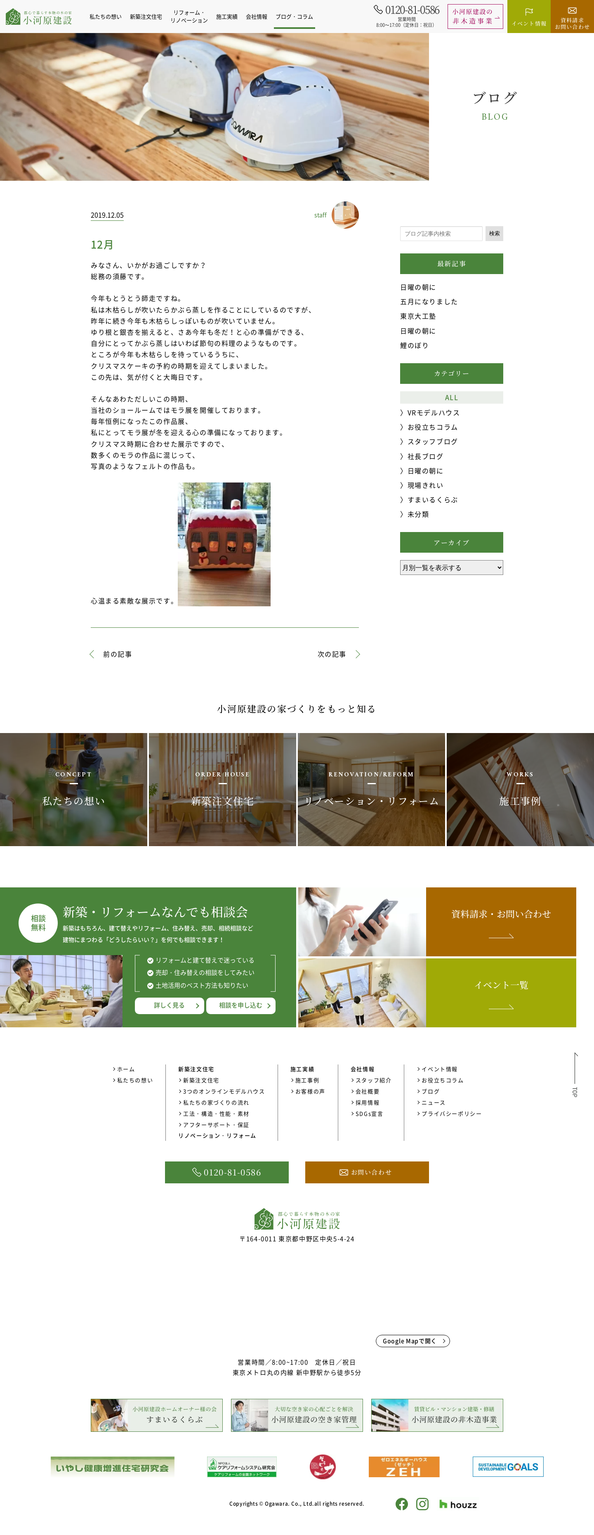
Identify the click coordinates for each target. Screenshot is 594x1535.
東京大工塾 (418, 316)
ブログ (431, 1091)
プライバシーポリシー (452, 1113)
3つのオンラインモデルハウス (224, 1091)
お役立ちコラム (433, 427)
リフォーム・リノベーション (193, 16)
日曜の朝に (418, 287)
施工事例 (307, 1080)
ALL (452, 397)
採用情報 (368, 1102)
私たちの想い (110, 16)
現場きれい (426, 485)
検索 (494, 233)
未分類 (418, 514)
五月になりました (429, 301)
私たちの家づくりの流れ (216, 1102)
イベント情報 (440, 1069)
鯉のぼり (414, 345)
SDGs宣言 (370, 1113)
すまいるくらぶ (433, 499)
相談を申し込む (240, 1005)
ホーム (126, 1069)
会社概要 (368, 1091)
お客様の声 (310, 1091)
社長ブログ (426, 456)
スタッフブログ (433, 441)
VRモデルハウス (434, 412)
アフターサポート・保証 (216, 1124)
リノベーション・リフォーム (217, 1135)
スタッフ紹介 (374, 1080)
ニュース (434, 1102)
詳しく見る (169, 1005)
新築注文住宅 (201, 1080)
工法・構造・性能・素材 (216, 1113)
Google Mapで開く (410, 1340)
